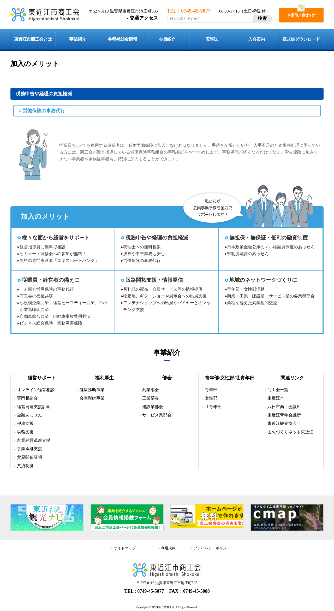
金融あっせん (29, 415)
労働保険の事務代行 (142, 260)
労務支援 (25, 432)
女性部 (211, 398)
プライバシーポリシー (212, 548)
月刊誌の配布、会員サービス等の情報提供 (162, 289)
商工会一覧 (277, 389)
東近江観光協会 (282, 423)
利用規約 (168, 548)
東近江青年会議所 (284, 415)
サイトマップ (125, 548)
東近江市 (275, 398)
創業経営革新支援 (33, 440)
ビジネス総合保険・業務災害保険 (51, 323)
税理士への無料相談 (142, 247)
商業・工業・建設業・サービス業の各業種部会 (271, 296)
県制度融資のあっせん (248, 253)
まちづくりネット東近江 (290, 432)
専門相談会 (27, 398)
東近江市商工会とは (33, 39)
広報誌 (211, 39)
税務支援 (25, 423)
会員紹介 (167, 39)
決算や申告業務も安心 (144, 253)
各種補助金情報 (122, 39)
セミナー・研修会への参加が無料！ (53, 253)
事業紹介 (77, 39)
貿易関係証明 (29, 457)
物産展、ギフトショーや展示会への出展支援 (165, 296)
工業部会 (150, 398)
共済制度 (25, 465)
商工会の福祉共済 (36, 296)
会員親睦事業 (92, 398)
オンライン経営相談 (36, 389)
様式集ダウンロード (301, 39)
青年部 (211, 389)
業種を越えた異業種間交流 (252, 303)
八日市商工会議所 (284, 406)
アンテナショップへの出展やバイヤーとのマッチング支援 (167, 306)
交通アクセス (144, 18)
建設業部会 (152, 406)
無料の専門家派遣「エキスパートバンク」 (59, 260)
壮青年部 (213, 406)
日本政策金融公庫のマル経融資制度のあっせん (271, 247)
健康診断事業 (92, 389)
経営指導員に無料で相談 (42, 247)
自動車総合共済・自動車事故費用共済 (55, 316)
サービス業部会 (156, 415)
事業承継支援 (29, 448)
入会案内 (256, 39)
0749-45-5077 (150, 591)
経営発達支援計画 (33, 406)
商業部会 (150, 389)
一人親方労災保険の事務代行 (47, 289)
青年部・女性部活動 (246, 289)
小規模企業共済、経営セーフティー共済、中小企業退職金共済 (63, 306)
